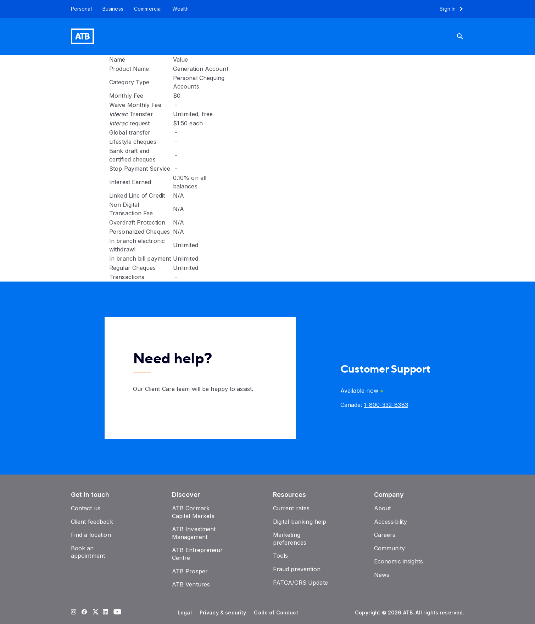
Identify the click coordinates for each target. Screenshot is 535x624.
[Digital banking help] (300, 521)
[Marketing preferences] (290, 538)
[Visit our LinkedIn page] (105, 613)
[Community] (389, 548)
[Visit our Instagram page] (73, 613)
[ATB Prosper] (190, 571)
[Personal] (78, 9)
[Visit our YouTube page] (116, 613)
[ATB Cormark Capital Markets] (193, 512)
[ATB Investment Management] (194, 533)
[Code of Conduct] (276, 612)
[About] (382, 508)
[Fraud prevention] (297, 569)
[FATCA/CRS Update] (300, 582)
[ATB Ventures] (191, 584)
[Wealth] (180, 9)
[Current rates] (291, 508)
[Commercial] (148, 9)
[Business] (113, 9)
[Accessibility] (390, 521)
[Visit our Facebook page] (84, 613)
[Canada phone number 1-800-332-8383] (386, 404)
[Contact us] (86, 508)
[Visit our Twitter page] (94, 613)
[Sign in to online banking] (454, 9)
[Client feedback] (92, 521)
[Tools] (280, 555)
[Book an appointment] (88, 552)
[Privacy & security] (223, 612)
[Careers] (385, 534)
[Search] (465, 36)
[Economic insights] (398, 561)
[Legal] (185, 612)
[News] (382, 574)
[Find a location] (91, 534)
